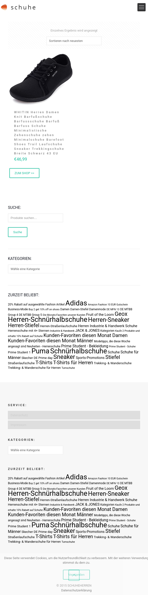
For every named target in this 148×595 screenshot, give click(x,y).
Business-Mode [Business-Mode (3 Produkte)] (18, 309)
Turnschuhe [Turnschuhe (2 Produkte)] (68, 368)
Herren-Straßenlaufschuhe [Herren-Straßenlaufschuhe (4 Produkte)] (58, 326)
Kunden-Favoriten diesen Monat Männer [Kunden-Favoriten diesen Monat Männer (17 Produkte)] (50, 341)
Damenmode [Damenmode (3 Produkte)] (97, 309)
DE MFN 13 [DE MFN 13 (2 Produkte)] (113, 309)
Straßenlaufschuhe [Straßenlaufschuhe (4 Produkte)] (21, 363)
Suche (17, 232)
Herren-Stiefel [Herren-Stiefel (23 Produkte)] (23, 325)
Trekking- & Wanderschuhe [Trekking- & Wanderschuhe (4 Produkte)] (112, 363)
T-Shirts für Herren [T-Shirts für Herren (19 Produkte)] (73, 362)
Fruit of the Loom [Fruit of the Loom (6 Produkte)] (100, 314)
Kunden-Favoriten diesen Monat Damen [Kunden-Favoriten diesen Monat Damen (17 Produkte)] (85, 335)
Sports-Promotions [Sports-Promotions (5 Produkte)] (90, 358)
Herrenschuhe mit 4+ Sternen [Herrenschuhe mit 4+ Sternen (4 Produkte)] (28, 330)
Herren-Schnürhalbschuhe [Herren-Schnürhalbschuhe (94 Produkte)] (47, 319)
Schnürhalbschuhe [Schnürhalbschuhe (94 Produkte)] (78, 351)
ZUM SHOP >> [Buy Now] (24, 173)
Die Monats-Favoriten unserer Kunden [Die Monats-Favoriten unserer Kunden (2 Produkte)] (64, 315)
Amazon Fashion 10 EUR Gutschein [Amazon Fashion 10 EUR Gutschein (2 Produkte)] (108, 304)
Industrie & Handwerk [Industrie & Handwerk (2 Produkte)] (62, 330)
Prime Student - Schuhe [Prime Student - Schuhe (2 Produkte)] (122, 346)
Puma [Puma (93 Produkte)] (40, 351)
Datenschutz (19, 415)
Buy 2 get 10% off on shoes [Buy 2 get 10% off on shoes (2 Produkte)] (44, 309)
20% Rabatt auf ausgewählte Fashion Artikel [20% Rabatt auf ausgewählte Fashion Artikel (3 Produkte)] (36, 304)
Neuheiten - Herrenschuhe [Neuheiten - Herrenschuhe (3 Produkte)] (43, 346)
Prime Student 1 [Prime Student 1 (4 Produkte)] (19, 352)
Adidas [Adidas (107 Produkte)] (76, 303)
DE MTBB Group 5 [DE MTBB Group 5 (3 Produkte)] (30, 315)
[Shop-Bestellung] (74, 40)
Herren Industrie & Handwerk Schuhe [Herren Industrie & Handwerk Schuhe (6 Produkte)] (107, 326)
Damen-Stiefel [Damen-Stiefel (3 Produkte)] (79, 309)
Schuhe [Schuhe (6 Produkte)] (114, 352)
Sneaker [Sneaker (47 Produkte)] (64, 356)
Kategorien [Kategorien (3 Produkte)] (107, 330)
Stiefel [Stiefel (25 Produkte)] (112, 357)
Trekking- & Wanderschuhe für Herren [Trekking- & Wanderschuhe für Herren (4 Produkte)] (34, 368)
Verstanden (76, 574)
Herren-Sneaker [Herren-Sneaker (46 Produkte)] (108, 319)
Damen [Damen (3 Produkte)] (64, 309)
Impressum (18, 425)
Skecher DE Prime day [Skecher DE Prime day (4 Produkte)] (37, 358)
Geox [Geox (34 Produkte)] (121, 314)
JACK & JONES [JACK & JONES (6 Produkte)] (87, 330)
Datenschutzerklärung (76, 590)
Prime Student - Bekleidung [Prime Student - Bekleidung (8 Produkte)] (84, 346)
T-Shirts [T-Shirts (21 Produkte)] (44, 362)
